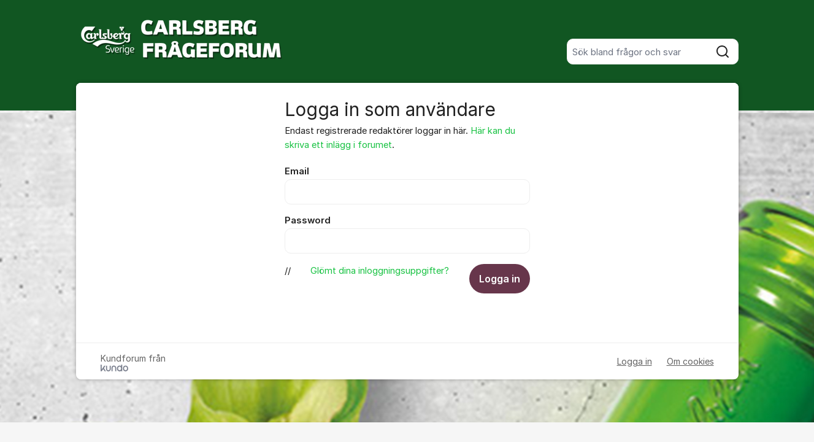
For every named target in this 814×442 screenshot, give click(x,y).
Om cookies (690, 361)
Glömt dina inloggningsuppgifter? (379, 270)
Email (297, 171)
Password (308, 220)
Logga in (499, 279)
